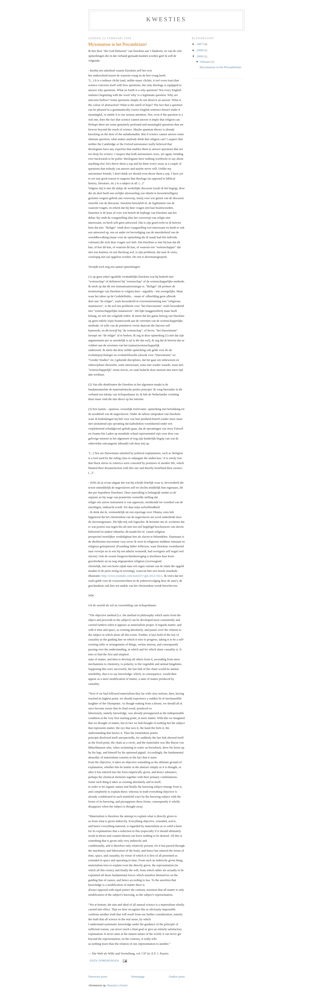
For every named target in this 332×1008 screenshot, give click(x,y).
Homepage (137, 976)
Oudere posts (177, 976)
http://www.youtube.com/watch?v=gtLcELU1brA (131, 575)
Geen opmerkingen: (105, 960)
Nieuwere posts (97, 976)
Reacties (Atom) (117, 985)
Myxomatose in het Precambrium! (117, 44)
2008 (200, 50)
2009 (200, 56)
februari (205, 61)
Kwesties (166, 19)
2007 (200, 44)
